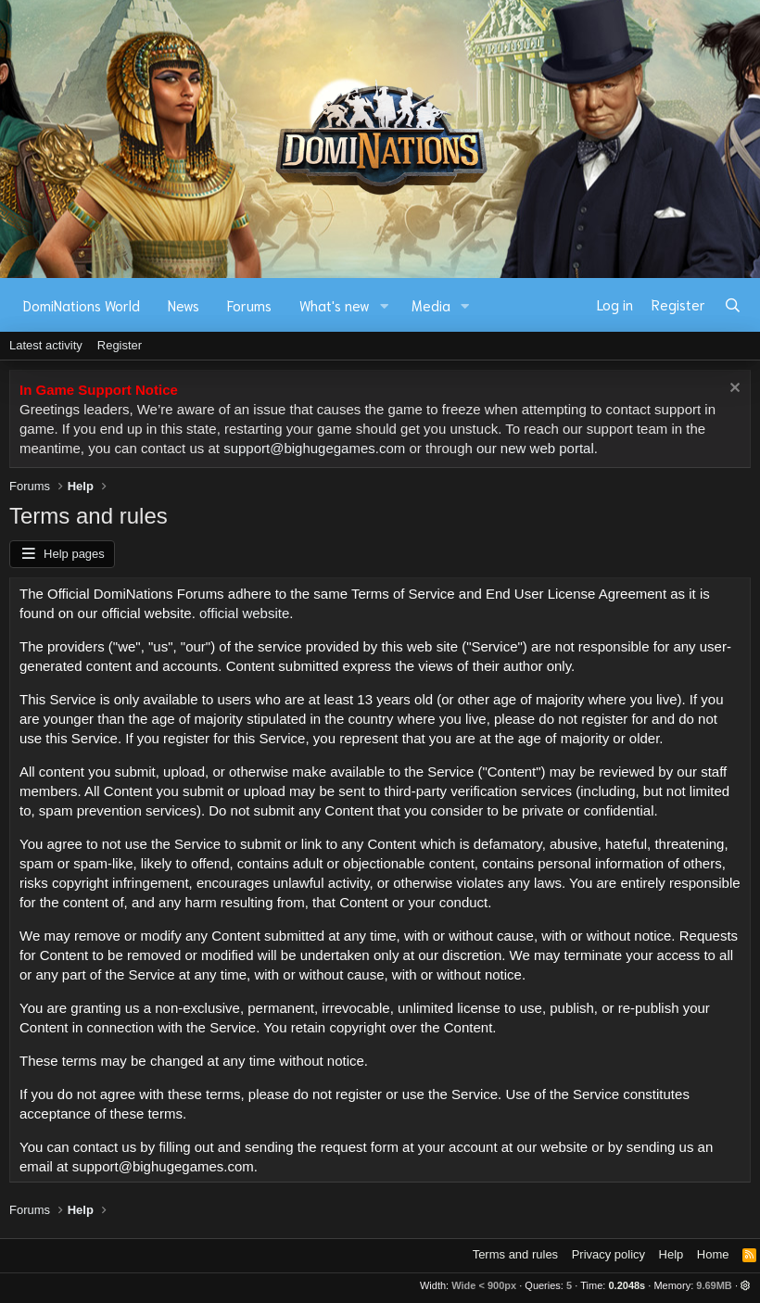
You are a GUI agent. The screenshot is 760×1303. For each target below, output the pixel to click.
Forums (249, 305)
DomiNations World (81, 305)
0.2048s (626, 1285)
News (183, 305)
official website (244, 613)
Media (431, 305)
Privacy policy (608, 1254)
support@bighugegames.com (314, 448)
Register (119, 345)
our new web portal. (537, 448)
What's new (334, 305)
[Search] (733, 305)
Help (671, 1254)
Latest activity (45, 345)
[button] (385, 305)
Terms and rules (515, 1254)
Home (713, 1254)
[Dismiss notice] (733, 389)
